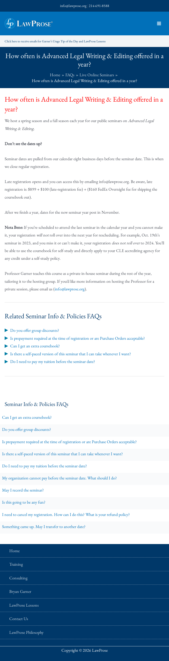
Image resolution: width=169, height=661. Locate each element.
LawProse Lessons (24, 605)
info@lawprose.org (73, 5)
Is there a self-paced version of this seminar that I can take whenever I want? (62, 453)
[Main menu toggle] (158, 23)
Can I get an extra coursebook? (27, 417)
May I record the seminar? (23, 490)
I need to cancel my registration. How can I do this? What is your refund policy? (66, 514)
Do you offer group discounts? (26, 429)
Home (14, 550)
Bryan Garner (20, 591)
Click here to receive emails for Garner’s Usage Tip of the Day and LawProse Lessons (63, 41)
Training (16, 564)
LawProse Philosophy (26, 632)
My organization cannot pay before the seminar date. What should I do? (59, 478)
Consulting (18, 578)
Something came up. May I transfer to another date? (44, 526)
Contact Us (18, 618)
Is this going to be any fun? (23, 502)
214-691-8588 (99, 5)
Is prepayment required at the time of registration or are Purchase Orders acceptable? (69, 441)
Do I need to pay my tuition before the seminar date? (44, 465)
